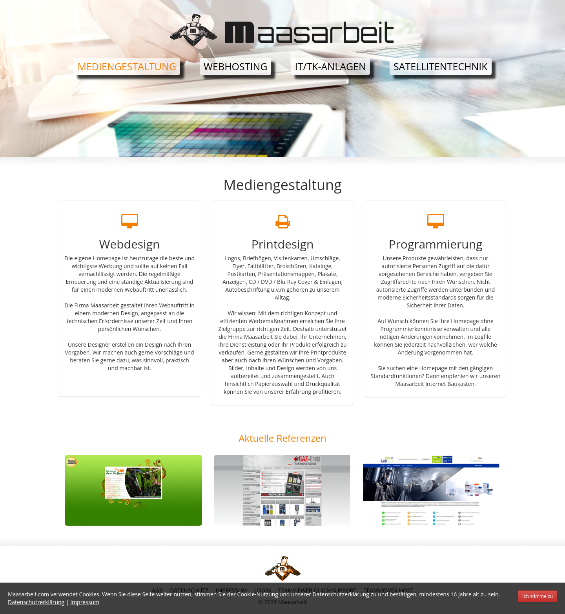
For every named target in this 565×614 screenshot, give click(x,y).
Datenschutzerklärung (36, 602)
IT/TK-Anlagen (330, 66)
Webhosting (235, 66)
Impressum (84, 602)
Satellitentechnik (441, 66)
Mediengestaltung (126, 66)
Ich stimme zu (537, 596)
